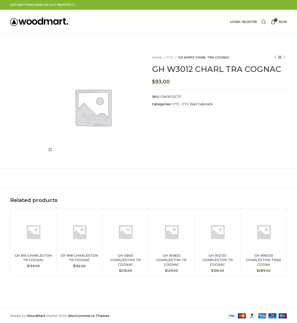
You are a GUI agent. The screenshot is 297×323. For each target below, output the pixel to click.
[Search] (263, 21)
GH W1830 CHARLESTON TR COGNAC (171, 260)
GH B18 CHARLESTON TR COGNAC (79, 257)
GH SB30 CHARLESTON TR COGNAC (125, 260)
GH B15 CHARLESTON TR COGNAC (33, 257)
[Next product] (284, 57)
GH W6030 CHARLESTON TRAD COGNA (263, 260)
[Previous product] (275, 57)
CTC (170, 57)
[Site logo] (39, 21)
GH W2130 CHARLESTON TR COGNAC (218, 260)
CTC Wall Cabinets (197, 104)
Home (157, 57)
